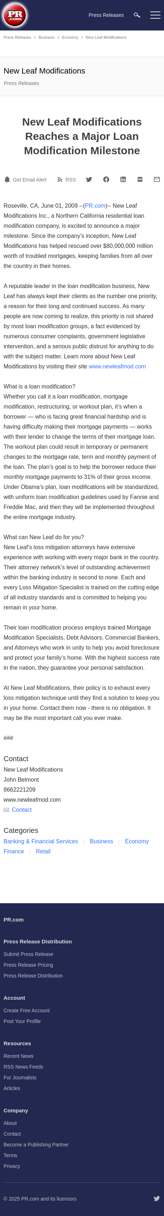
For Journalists (20, 1077)
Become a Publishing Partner (36, 1144)
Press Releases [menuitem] (106, 15)
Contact (18, 810)
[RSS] (61, 179)
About (10, 1123)
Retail (43, 851)
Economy (70, 37)
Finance (14, 851)
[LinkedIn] (123, 179)
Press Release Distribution (33, 976)
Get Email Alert (29, 179)
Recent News (18, 1056)
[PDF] (140, 179)
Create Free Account (27, 1010)
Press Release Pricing (28, 965)
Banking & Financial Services (41, 841)
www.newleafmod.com (117, 366)
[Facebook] (106, 179)
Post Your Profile (22, 1021)
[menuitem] (137, 15)
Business (46, 37)
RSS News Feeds (23, 1067)
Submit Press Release (28, 954)
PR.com (95, 206)
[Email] (156, 179)
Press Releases (17, 37)
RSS (71, 179)
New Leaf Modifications (106, 37)
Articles (12, 1088)
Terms (10, 1155)
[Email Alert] (8, 179)
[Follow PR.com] (156, 1199)
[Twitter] (89, 179)
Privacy (12, 1166)
